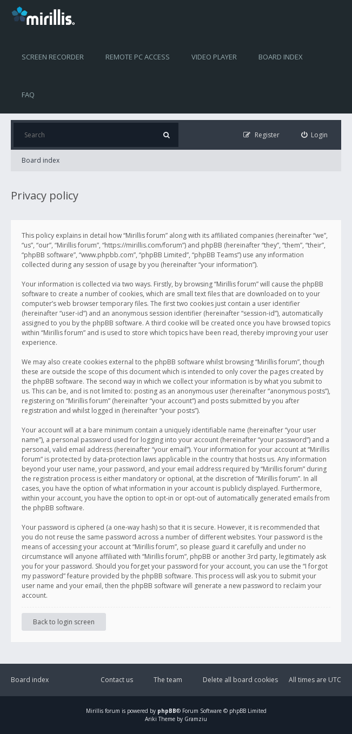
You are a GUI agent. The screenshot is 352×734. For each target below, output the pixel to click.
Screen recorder (53, 57)
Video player (214, 57)
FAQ (28, 94)
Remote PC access (137, 57)
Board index (280, 57)
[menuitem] (314, 135)
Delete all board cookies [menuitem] (240, 679)
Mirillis (94, 711)
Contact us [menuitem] (117, 679)
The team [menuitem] (168, 679)
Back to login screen (64, 621)
